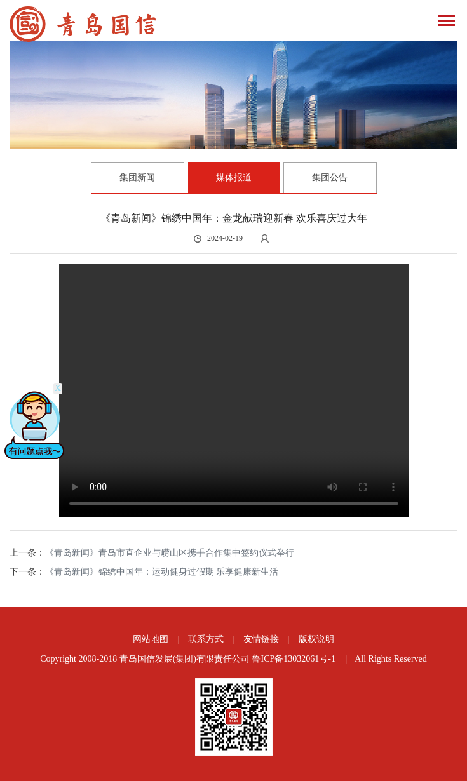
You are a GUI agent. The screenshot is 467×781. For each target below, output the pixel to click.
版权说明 (316, 639)
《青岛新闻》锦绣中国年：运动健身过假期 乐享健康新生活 (162, 572)
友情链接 (261, 639)
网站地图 (150, 639)
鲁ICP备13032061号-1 (294, 659)
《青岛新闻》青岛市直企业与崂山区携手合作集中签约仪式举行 (169, 552)
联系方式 (206, 639)
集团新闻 (137, 177)
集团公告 (330, 177)
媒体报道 (234, 177)
